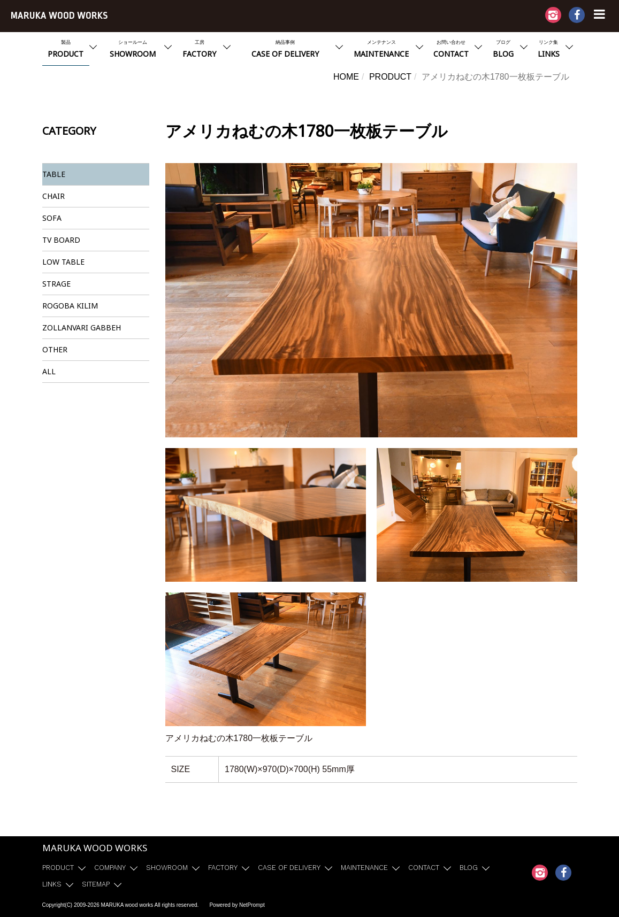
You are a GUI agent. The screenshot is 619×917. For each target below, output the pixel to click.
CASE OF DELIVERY (289, 868)
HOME (346, 76)
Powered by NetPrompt (236, 905)
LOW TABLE (63, 262)
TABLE (53, 174)
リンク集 (548, 50)
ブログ (503, 50)
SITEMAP (96, 884)
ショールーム (132, 50)
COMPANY (110, 868)
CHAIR (53, 196)
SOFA (52, 218)
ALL (49, 371)
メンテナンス (381, 50)
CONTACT (423, 868)
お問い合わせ (451, 50)
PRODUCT (390, 76)
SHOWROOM (167, 868)
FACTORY (223, 868)
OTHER (54, 349)
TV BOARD (61, 240)
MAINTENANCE (364, 868)
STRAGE (56, 284)
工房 (199, 50)
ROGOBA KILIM (70, 305)
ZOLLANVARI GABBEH (81, 327)
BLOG (469, 868)
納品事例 (285, 50)
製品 (65, 50)
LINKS (52, 884)
